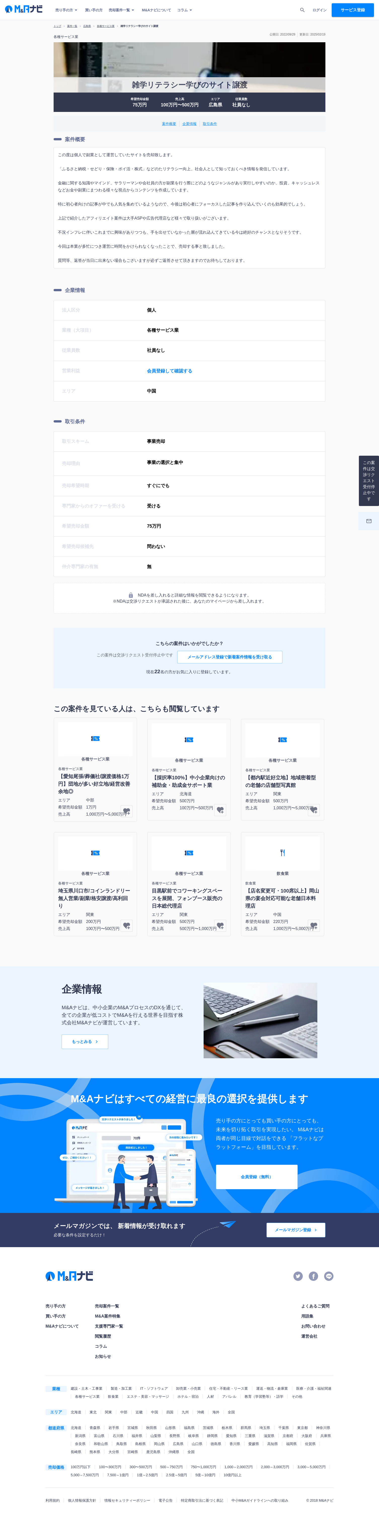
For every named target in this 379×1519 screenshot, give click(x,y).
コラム (185, 10)
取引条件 (210, 124)
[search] (302, 10)
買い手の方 (94, 10)
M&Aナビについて (156, 10)
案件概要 (169, 124)
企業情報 (189, 124)
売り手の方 (67, 10)
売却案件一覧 (122, 10)
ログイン (320, 10)
